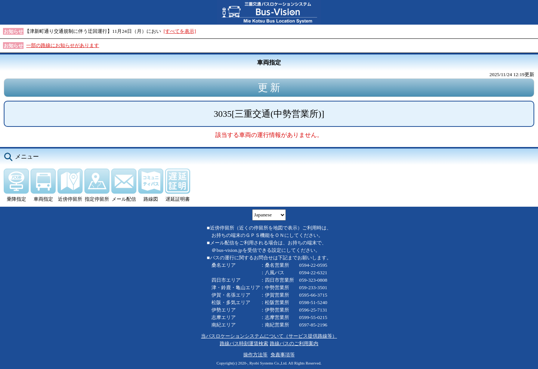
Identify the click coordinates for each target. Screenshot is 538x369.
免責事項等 (282, 354)
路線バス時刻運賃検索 (244, 343)
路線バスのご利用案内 (294, 343)
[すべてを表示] (180, 31)
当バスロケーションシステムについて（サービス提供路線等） (269, 336)
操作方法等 (255, 354)
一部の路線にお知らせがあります (62, 45)
